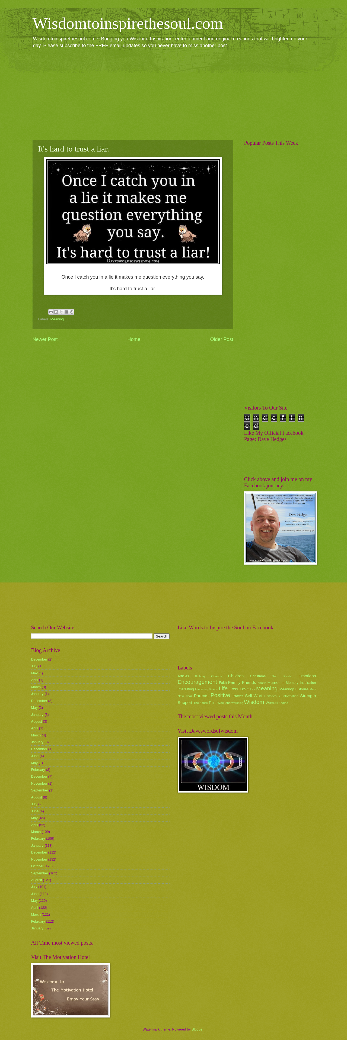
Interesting (186, 689)
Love (244, 689)
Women (272, 703)
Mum (313, 689)
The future (200, 702)
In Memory (290, 683)
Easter (288, 676)
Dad (275, 676)
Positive (220, 695)
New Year (185, 696)
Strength (308, 695)
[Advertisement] (174, 94)
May (34, 673)
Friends (249, 682)
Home (133, 339)
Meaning (57, 319)
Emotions (307, 676)
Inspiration (308, 683)
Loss (234, 689)
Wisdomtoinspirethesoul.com (128, 23)
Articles (183, 676)
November (39, 783)
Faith (223, 683)
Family (234, 682)
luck (252, 689)
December (39, 659)
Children (236, 676)
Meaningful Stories (293, 689)
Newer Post (45, 339)
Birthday (200, 676)
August (36, 721)
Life (223, 688)
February (38, 770)
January (37, 694)
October (37, 866)
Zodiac (283, 702)
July (34, 666)
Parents (201, 695)
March (36, 687)
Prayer (238, 696)
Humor (274, 682)
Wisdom (254, 702)
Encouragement (197, 682)
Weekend (224, 702)
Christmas (258, 676)
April (34, 680)
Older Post (221, 339)
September (39, 790)
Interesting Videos (206, 689)
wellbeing (237, 702)
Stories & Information (282, 696)
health (261, 682)
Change (216, 676)
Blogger (197, 1029)
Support (185, 702)
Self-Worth (255, 695)
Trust (213, 703)
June (35, 756)
